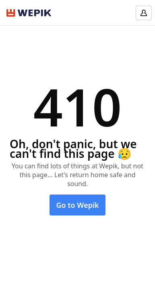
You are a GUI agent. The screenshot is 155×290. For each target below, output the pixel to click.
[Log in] (144, 13)
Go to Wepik (77, 205)
